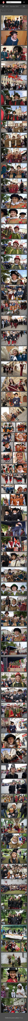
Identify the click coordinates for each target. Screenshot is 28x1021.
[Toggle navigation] (24, 2)
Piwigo (21, 1017)
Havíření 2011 (14, 6)
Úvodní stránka (3, 6)
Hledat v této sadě (7, 10)
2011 (7, 6)
